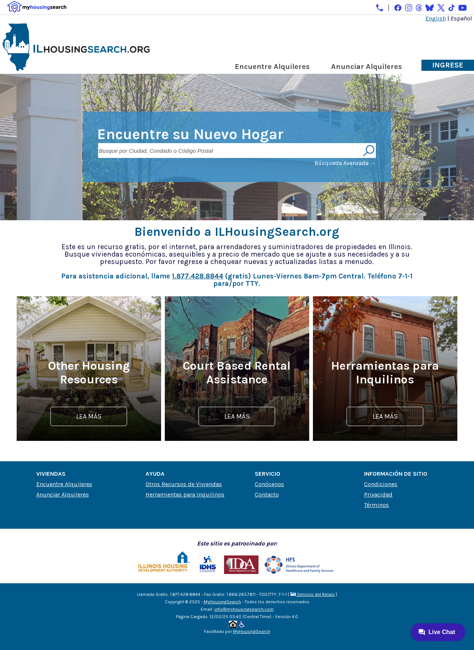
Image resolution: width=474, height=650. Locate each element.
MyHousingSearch (222, 601)
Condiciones (380, 484)
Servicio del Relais (312, 594)
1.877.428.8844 (197, 276)
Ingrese (447, 65)
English (435, 18)
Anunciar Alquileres (366, 66)
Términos (376, 504)
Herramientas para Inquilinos (185, 494)
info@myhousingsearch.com (244, 609)
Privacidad (378, 494)
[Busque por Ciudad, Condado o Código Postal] (229, 150)
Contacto (267, 494)
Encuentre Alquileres (272, 66)
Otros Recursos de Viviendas (184, 484)
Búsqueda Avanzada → (345, 162)
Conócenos (269, 484)
